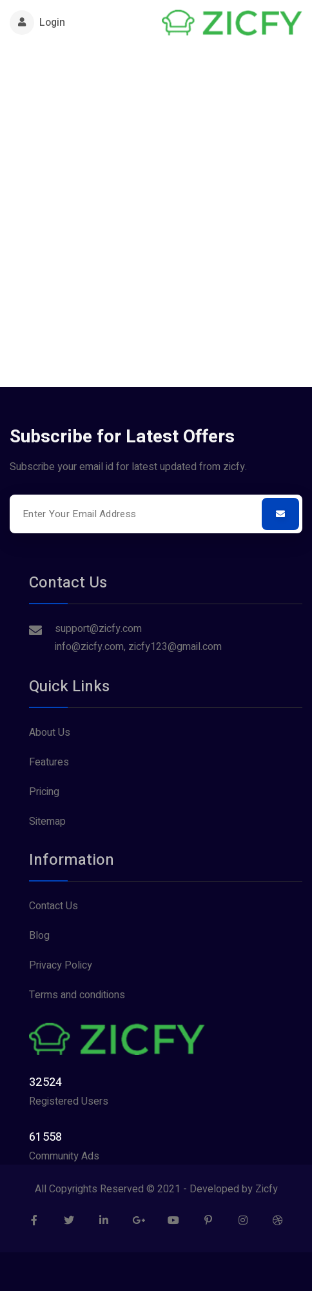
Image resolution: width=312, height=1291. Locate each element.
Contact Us (53, 906)
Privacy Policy (60, 965)
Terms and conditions (77, 995)
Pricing (44, 792)
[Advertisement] (156, 208)
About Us (49, 732)
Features (49, 762)
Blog (39, 935)
